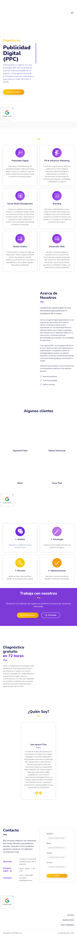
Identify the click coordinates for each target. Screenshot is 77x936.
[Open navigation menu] (72, 13)
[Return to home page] (13, 13)
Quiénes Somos (68, 920)
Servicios (70, 915)
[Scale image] (57, 435)
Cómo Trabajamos (67, 925)
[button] (13, 92)
